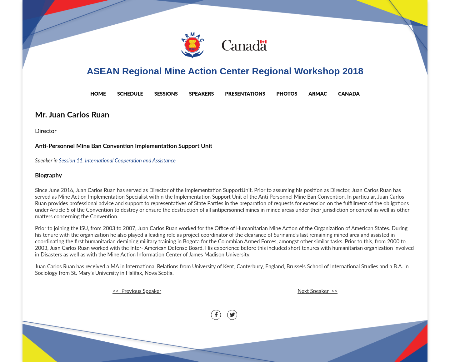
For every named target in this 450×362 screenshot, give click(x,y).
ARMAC (317, 94)
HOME (98, 94)
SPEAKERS (201, 94)
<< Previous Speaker (136, 291)
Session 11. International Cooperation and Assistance (117, 160)
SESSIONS (166, 94)
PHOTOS (287, 94)
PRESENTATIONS (245, 94)
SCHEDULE (130, 94)
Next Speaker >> (318, 291)
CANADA (349, 94)
